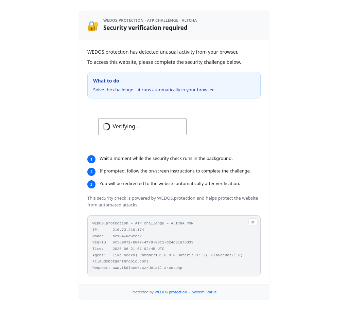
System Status (204, 291)
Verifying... (126, 126)
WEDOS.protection (171, 291)
